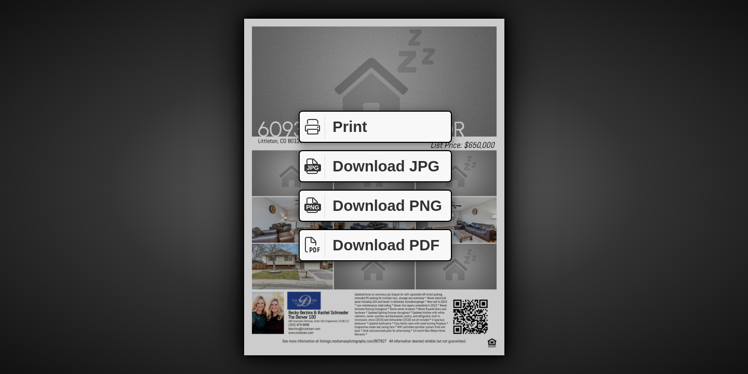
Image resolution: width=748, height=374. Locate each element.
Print (333, 127)
